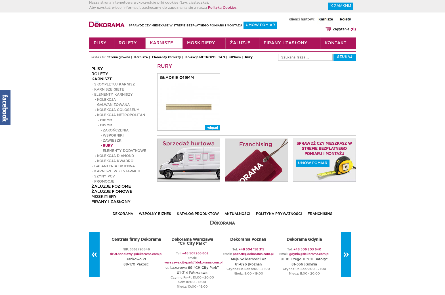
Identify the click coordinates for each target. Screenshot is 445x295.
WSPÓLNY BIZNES (155, 214)
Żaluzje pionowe (111, 192)
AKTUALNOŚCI (237, 214)
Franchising (320, 214)
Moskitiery (201, 43)
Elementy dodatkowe (124, 150)
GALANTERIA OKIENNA (114, 166)
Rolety (128, 43)
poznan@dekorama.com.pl (253, 254)
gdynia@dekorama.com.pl (309, 254)
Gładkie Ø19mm (177, 78)
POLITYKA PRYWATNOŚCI (279, 214)
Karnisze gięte (109, 89)
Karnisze (161, 43)
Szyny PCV (104, 176)
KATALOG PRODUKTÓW (198, 214)
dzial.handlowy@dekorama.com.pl (136, 254)
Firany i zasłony (285, 43)
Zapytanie (344, 29)
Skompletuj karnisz (114, 84)
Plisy (100, 43)
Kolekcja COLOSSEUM (118, 110)
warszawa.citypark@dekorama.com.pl (193, 262)
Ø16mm (106, 120)
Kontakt (336, 43)
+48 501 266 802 (195, 253)
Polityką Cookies (222, 7)
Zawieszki (113, 140)
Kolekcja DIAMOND (115, 156)
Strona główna (118, 57)
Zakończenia (116, 130)
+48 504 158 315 (251, 249)
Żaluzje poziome (111, 187)
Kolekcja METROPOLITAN (205, 57)
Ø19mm (235, 57)
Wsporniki (113, 135)
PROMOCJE (104, 181)
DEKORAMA (123, 214)
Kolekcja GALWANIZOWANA (113, 102)
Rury (249, 57)
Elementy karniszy (166, 57)
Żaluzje (240, 43)
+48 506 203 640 (307, 249)
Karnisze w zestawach (117, 171)
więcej (212, 127)
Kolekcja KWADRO (115, 161)
